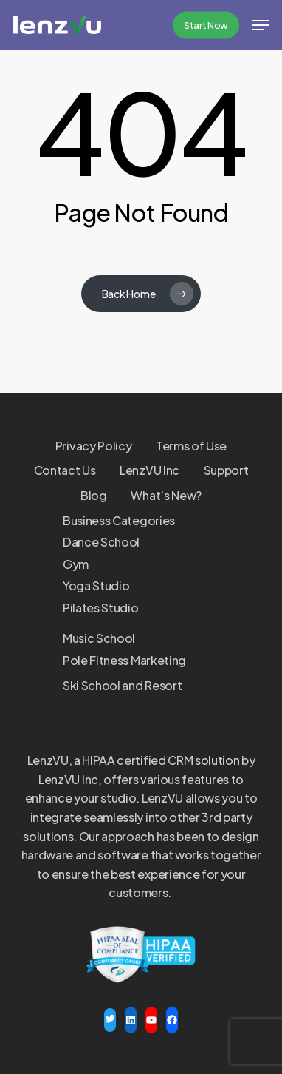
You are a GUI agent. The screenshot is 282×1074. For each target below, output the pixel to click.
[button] (260, 25)
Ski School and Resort (122, 685)
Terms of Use (191, 445)
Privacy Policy (93, 445)
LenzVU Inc (149, 470)
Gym (76, 564)
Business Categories (119, 520)
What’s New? (166, 495)
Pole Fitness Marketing (124, 660)
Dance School (101, 542)
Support (226, 470)
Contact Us (65, 470)
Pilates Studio (101, 607)
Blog (93, 495)
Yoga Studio (96, 585)
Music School (99, 638)
